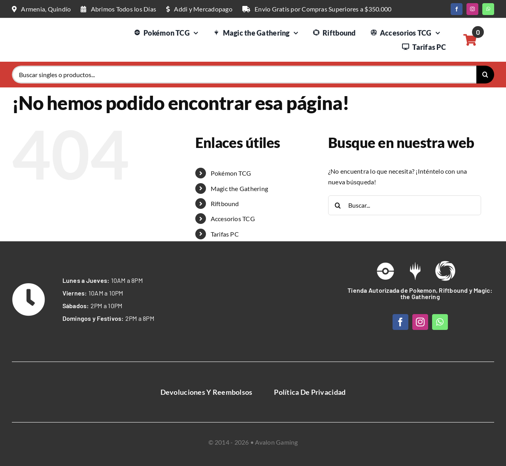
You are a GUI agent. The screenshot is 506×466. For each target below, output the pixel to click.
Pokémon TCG (231, 173)
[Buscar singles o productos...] (244, 74)
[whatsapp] (488, 9)
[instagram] (472, 9)
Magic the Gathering (239, 188)
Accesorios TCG (233, 218)
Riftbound (225, 203)
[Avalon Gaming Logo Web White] (253, 288)
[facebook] (457, 9)
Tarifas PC (225, 234)
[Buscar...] (404, 205)
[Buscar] (485, 74)
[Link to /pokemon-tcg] (385, 271)
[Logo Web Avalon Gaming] (41, 29)
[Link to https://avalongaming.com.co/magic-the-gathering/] (415, 271)
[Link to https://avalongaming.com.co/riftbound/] (445, 271)
